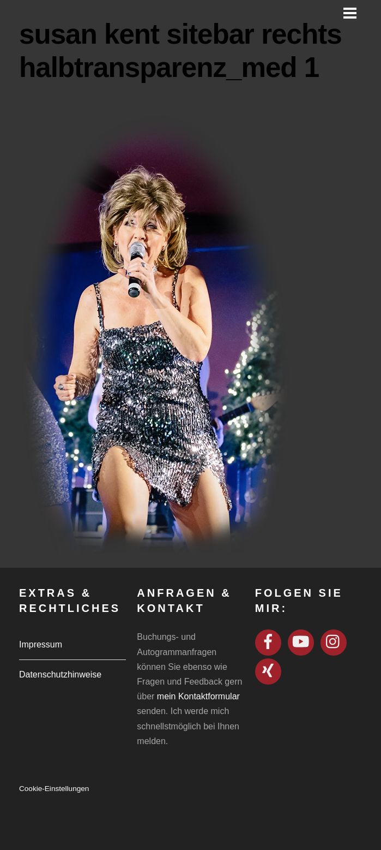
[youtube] (301, 642)
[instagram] (333, 642)
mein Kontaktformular (198, 696)
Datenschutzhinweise (60, 674)
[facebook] (268, 642)
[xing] (268, 671)
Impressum (40, 644)
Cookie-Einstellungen (54, 788)
